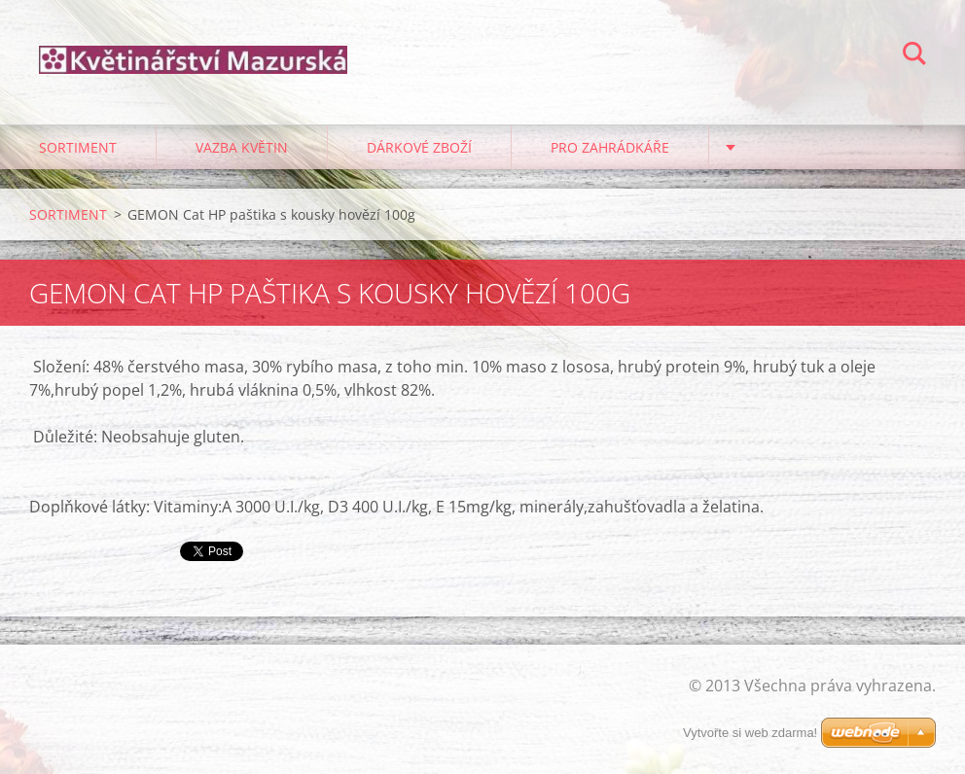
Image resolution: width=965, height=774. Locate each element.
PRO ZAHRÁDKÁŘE (610, 147)
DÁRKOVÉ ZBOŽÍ (419, 147)
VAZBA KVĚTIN (242, 147)
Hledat (914, 56)
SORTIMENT (78, 147)
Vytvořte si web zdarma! (750, 732)
